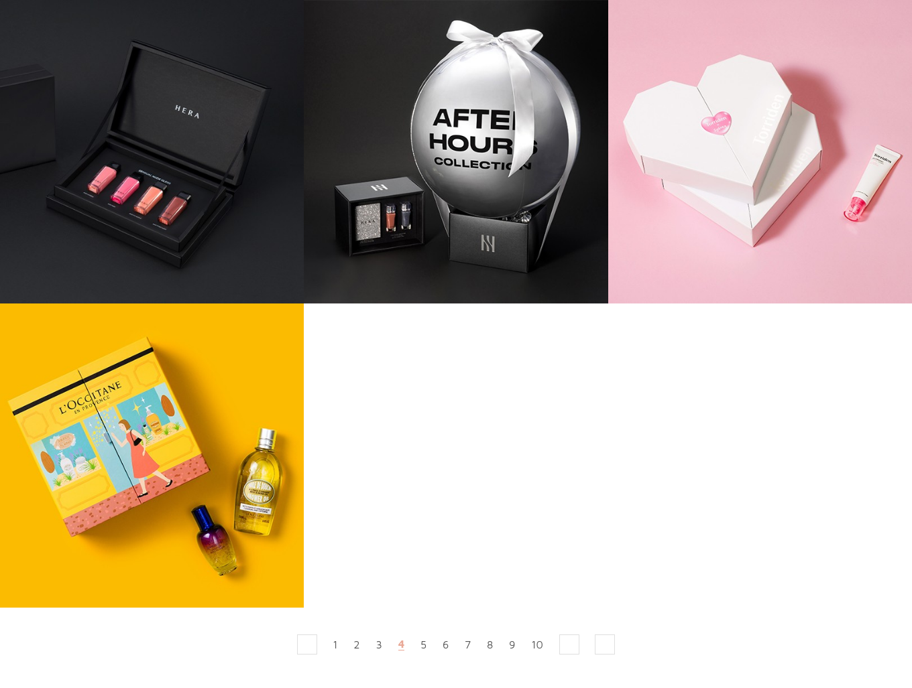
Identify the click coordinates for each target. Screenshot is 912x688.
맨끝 (605, 644)
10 (537, 644)
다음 (569, 644)
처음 (307, 644)
